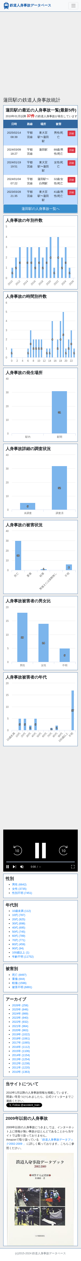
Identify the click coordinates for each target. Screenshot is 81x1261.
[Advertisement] (40, 52)
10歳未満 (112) (21, 911)
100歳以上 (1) (20, 952)
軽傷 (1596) (19, 983)
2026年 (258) (20, 1005)
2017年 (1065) (21, 1042)
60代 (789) (18, 935)
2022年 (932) (20, 1021)
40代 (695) (18, 927)
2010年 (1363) (21, 1071)
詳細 (71, 133)
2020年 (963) (20, 1030)
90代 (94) (18, 948)
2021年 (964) (20, 1026)
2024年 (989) (20, 1013)
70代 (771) (18, 940)
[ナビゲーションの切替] (73, 5)
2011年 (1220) (21, 1067)
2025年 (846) (20, 1009)
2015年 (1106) (21, 1051)
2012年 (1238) (21, 1063)
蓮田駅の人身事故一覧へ (41, 209)
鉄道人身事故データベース (27, 5)
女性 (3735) (19, 888)
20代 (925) (18, 919)
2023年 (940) (20, 1017)
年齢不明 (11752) (23, 956)
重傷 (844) (18, 979)
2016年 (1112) (21, 1047)
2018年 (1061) (21, 1038)
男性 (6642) (19, 884)
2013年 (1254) (21, 1059)
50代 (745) (18, 931)
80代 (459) (18, 944)
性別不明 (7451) (22, 893)
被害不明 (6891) (22, 987)
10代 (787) (18, 915)
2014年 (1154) (21, 1055)
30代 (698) (18, 923)
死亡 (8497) (19, 974)
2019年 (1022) (21, 1034)
